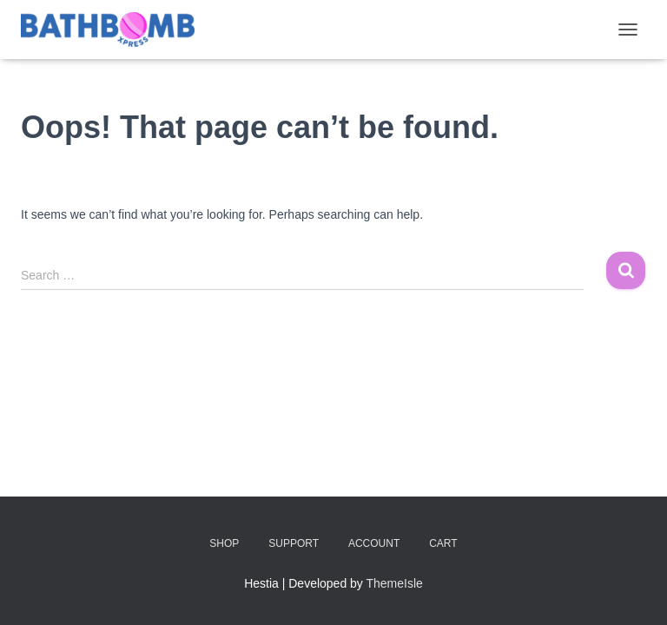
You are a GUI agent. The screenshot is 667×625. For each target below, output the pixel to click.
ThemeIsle (395, 583)
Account (374, 543)
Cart (443, 543)
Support (293, 543)
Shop (224, 543)
